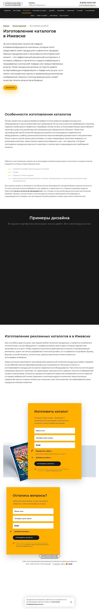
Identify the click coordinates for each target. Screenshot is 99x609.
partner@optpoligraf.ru (87, 5)
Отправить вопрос (46, 465)
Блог (33, 15)
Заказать (10, 88)
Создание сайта (58, 566)
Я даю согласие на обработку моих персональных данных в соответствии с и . (33, 547)
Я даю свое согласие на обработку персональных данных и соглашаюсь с (53, 471)
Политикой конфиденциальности (25, 549)
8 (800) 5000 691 (88, 3)
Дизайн (52, 10)
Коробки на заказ (39, 10)
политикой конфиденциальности (54, 472)
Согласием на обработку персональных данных (37, 547)
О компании (90, 10)
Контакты (53, 15)
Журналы (26, 10)
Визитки (7, 10)
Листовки (17, 10)
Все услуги (64, 15)
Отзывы (80, 10)
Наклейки (60, 10)
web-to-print (42, 15)
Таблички (70, 10)
